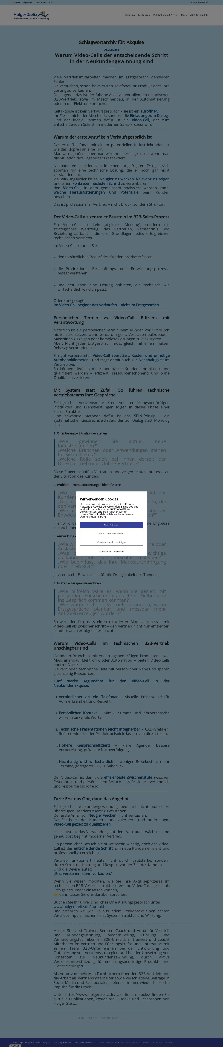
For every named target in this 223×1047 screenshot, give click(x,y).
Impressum (118, 551)
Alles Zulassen (111, 525)
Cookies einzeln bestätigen (111, 542)
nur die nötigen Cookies (111, 533)
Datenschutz (105, 551)
